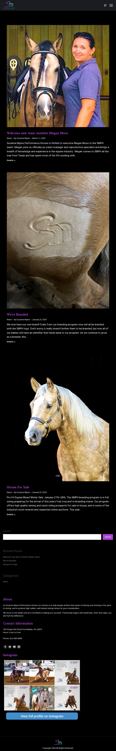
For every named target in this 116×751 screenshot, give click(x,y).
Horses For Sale (18, 487)
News (9, 138)
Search (7, 531)
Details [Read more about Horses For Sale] (10, 514)
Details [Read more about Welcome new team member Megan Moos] (10, 160)
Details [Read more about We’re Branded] (10, 342)
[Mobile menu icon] (111, 5)
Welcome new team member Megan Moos (37, 133)
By (22, 138)
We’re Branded (17, 314)
